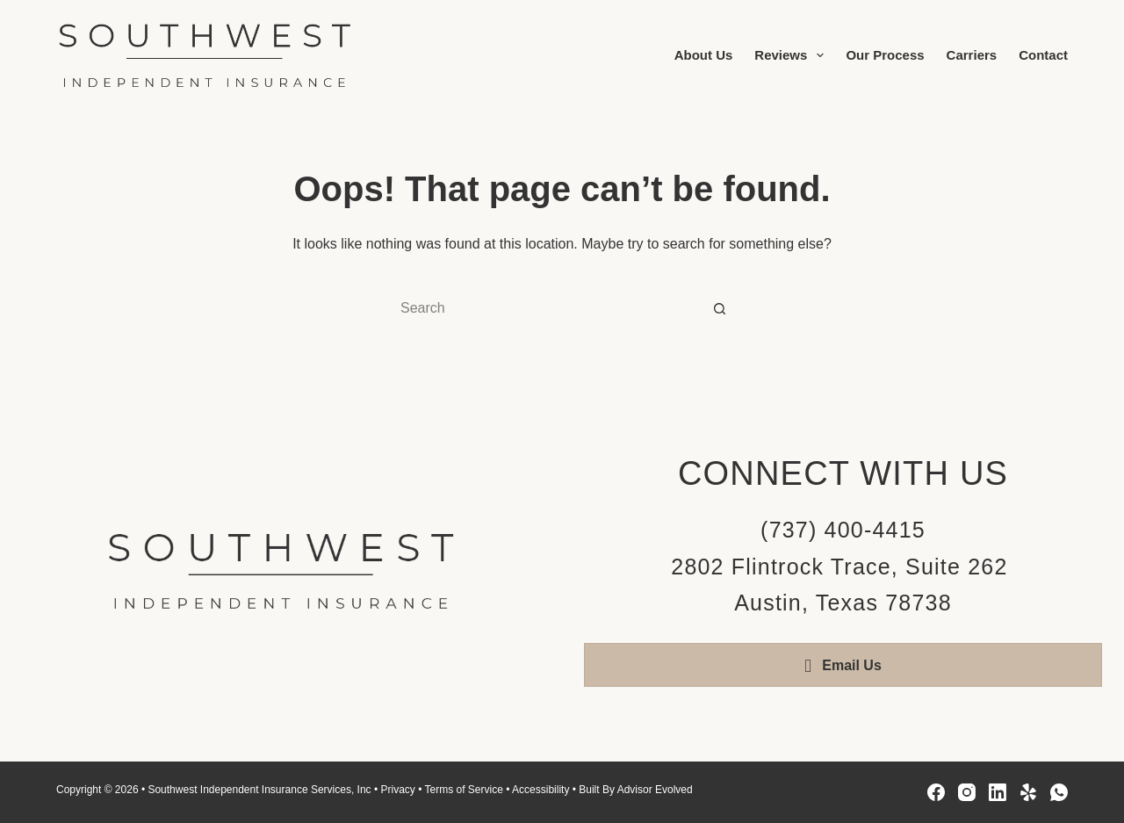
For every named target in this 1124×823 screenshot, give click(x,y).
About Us (703, 54)
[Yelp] (1028, 792)
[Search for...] (544, 308)
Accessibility (540, 789)
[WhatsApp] (1059, 792)
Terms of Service (463, 789)
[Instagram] (967, 792)
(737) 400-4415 (843, 529)
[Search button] (720, 308)
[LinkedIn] (997, 792)
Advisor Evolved (655, 789)
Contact (1043, 54)
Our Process (885, 54)
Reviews (792, 55)
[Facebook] (936, 792)
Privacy (397, 789)
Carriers (972, 54)
